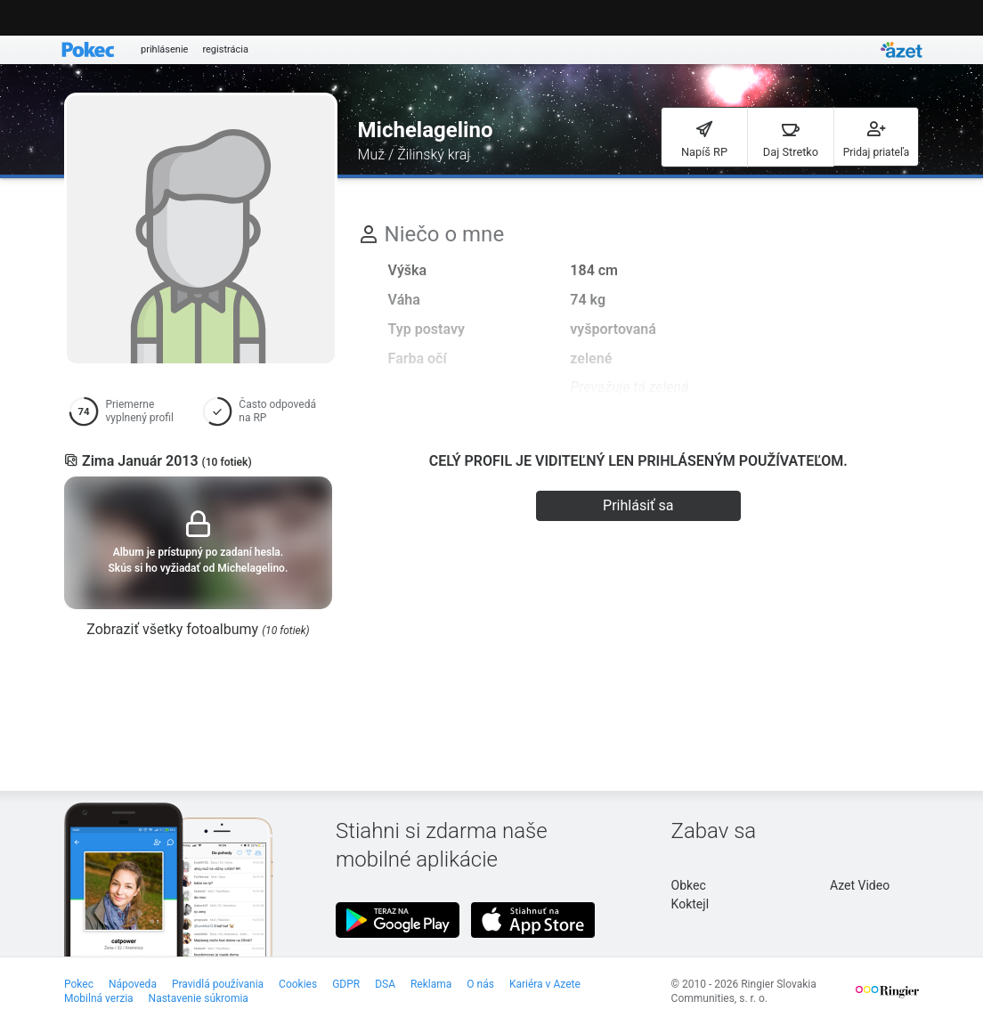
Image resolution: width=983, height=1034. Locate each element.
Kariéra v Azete (545, 984)
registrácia (225, 49)
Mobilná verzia (99, 998)
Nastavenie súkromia (198, 998)
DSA (385, 984)
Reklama (430, 984)
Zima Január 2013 (167, 460)
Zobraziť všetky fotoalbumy (197, 629)
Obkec (688, 885)
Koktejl (690, 904)
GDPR (346, 984)
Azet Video (860, 885)
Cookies (298, 984)
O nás (480, 984)
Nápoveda (133, 984)
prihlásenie (164, 49)
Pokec (78, 984)
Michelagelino (425, 130)
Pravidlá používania (218, 984)
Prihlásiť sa (638, 505)
